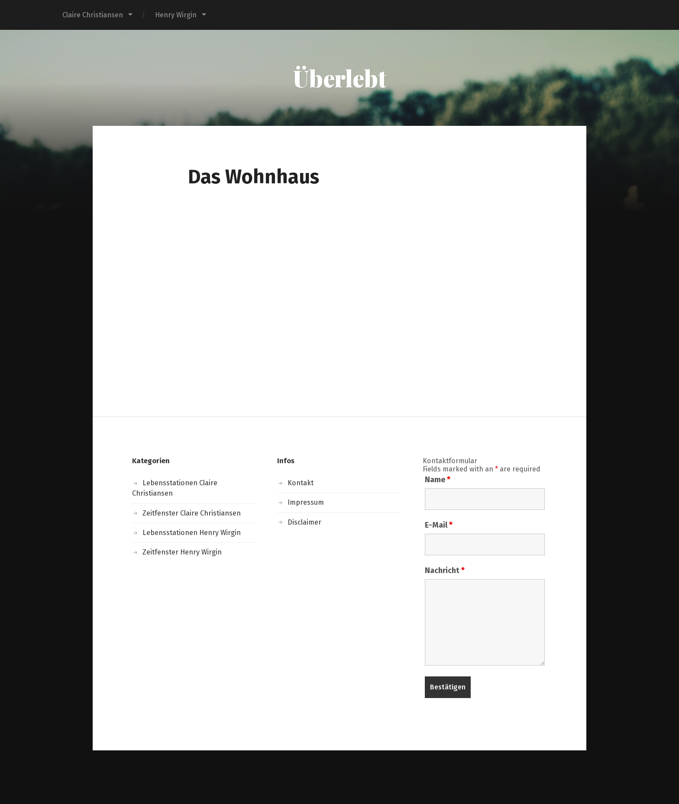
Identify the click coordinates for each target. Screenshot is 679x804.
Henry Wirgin (176, 15)
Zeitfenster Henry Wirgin (182, 552)
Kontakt (301, 483)
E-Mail (439, 525)
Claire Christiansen (92, 15)
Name (437, 479)
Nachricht (445, 570)
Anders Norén (385, 777)
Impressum (306, 502)
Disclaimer (304, 522)
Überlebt (339, 77)
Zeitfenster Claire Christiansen (191, 513)
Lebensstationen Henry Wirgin (191, 533)
